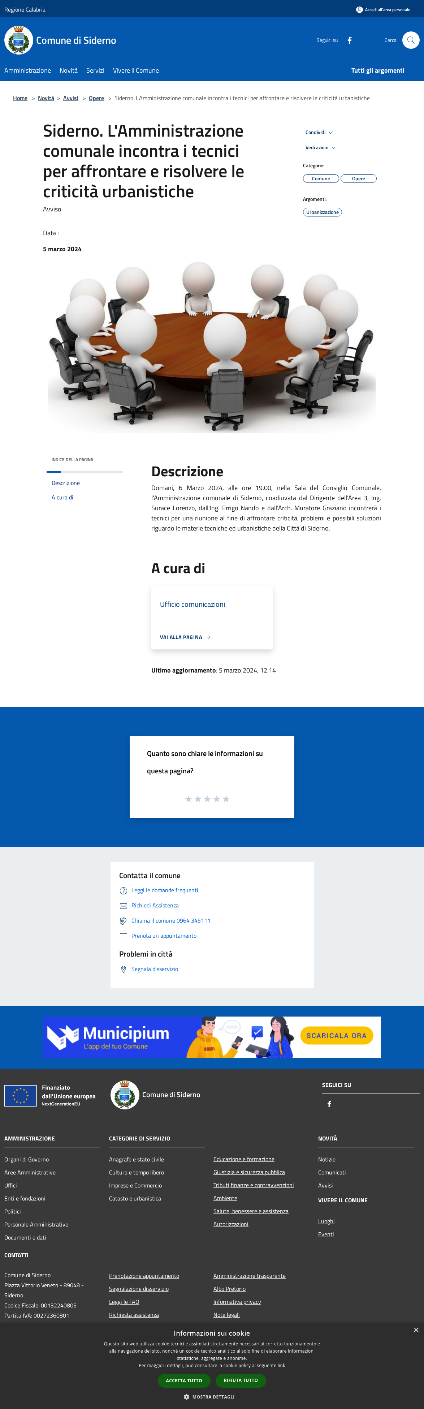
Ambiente (225, 1198)
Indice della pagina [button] (72, 459)
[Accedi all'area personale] (383, 9)
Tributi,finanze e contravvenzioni (253, 1185)
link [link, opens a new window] (281, 1365)
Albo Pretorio (229, 1288)
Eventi (326, 1234)
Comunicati (332, 1172)
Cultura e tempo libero (136, 1172)
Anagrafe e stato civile (136, 1159)
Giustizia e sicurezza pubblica (249, 1172)
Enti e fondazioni (25, 1198)
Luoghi (326, 1221)
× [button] (416, 1330)
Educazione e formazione (243, 1159)
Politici (12, 1211)
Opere (96, 98)
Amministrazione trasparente (249, 1275)
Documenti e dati (25, 1237)
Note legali (226, 1314)
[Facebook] (346, 40)
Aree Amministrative (30, 1172)
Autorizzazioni (230, 1224)
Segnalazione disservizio (139, 1288)
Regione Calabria (25, 9)
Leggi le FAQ (124, 1301)
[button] (212, 1396)
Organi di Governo (26, 1159)
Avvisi (70, 98)
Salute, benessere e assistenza (251, 1211)
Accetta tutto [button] (184, 1381)
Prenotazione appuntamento (144, 1275)
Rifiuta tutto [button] (241, 1380)
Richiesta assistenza (134, 1314)
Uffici (10, 1185)
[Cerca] (411, 40)
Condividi (320, 132)
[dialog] (212, 1366)
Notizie (327, 1159)
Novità (46, 98)
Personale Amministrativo (36, 1224)
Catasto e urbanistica (135, 1198)
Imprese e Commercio (135, 1185)
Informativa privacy (237, 1301)
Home (20, 98)
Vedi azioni (322, 147)
